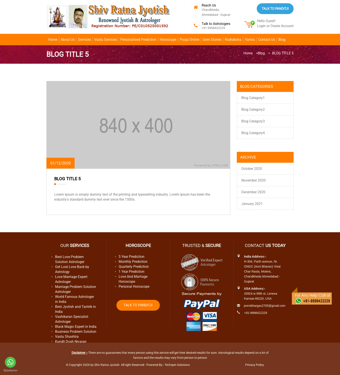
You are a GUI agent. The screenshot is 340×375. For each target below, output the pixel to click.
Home (52, 39)
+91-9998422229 (213, 28)
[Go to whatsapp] (10, 362)
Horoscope (168, 39)
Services (84, 39)
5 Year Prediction (131, 257)
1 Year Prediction (131, 271)
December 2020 (253, 192)
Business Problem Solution (75, 332)
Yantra (250, 39)
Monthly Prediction (133, 262)
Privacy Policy (254, 365)
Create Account (282, 26)
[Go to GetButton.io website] (10, 370)
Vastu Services (105, 39)
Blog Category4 (253, 133)
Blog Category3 (253, 121)
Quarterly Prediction (134, 267)
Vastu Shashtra (67, 336)
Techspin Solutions (177, 365)
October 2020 (251, 169)
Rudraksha (233, 39)
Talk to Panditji (275, 9)
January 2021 (252, 204)
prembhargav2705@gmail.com (264, 305)
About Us (68, 39)
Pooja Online (189, 39)
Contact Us (266, 39)
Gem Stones (212, 39)
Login (261, 26)
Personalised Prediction (138, 39)
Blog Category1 (253, 98)
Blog (281, 39)
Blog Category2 (253, 109)
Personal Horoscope (134, 286)
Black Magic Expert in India (75, 327)
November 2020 (253, 180)
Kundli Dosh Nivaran (71, 341)
